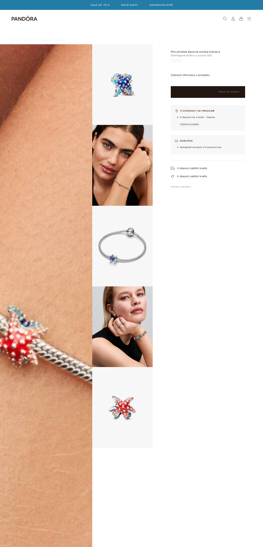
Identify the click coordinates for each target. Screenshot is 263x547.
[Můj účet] (233, 19)
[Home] (24, 18)
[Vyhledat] (225, 19)
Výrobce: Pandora (180, 186)
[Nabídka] (249, 19)
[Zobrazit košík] (241, 19)
